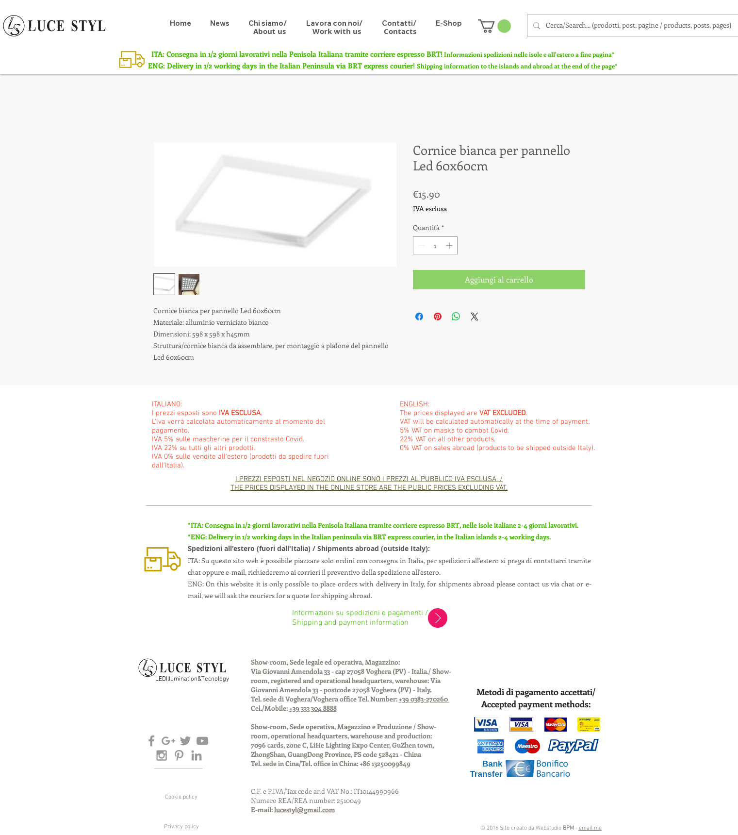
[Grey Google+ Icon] (168, 741)
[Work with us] (337, 31)
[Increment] (450, 245)
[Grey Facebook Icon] (151, 741)
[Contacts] (400, 31)
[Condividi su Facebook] (419, 316)
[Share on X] (474, 316)
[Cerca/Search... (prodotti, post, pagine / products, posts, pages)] (641, 25)
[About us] (269, 31)
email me (590, 828)
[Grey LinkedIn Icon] (196, 755)
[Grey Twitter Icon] (185, 741)
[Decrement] (420, 245)
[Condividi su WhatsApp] (456, 316)
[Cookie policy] (181, 797)
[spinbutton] (435, 245)
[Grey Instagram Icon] (161, 755)
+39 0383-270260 (424, 698)
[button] (494, 26)
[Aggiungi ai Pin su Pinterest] (437, 316)
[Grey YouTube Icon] (202, 741)
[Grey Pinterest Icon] (179, 755)
